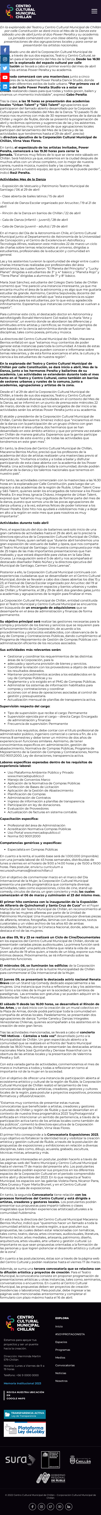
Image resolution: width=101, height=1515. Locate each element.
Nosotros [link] (61, 1381)
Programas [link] (62, 1349)
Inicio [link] (59, 1326)
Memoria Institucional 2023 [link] (22, 1383)
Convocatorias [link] (65, 1365)
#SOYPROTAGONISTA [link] (70, 1334)
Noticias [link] (60, 1373)
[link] (21, 11)
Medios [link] (60, 1357)
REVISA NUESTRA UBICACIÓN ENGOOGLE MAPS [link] (25, 1395)
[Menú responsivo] (94, 11)
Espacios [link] (61, 1342)
